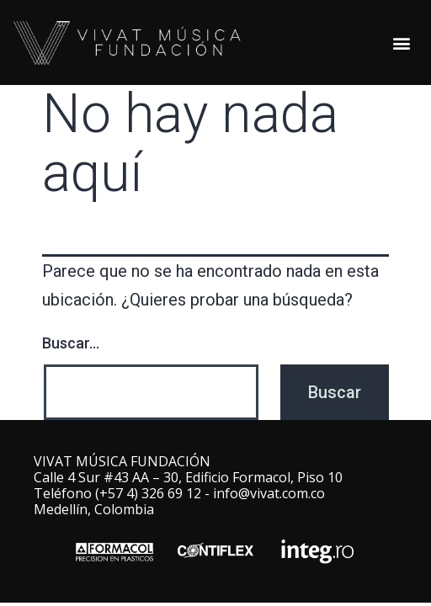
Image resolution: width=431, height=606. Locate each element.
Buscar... (70, 343)
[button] (402, 42)
